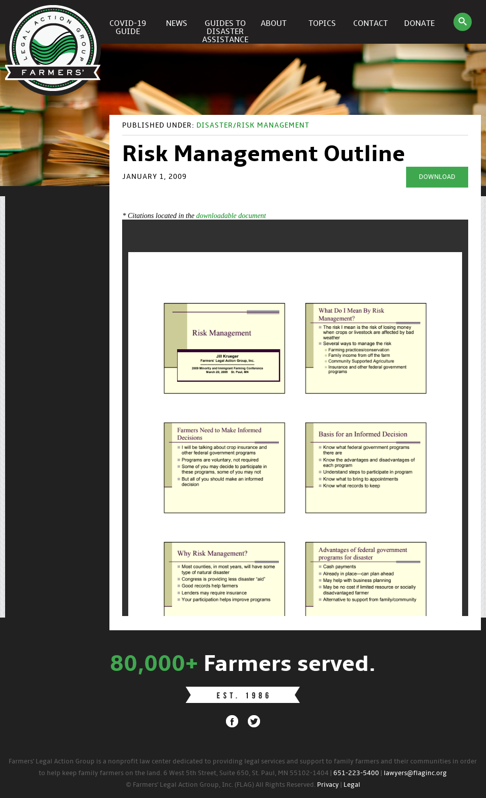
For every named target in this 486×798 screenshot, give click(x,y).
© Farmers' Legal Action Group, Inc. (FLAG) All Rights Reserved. (221, 785)
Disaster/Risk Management (252, 126)
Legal (352, 785)
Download (437, 177)
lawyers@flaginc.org (415, 773)
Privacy (328, 785)
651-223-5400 (356, 773)
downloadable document (231, 216)
